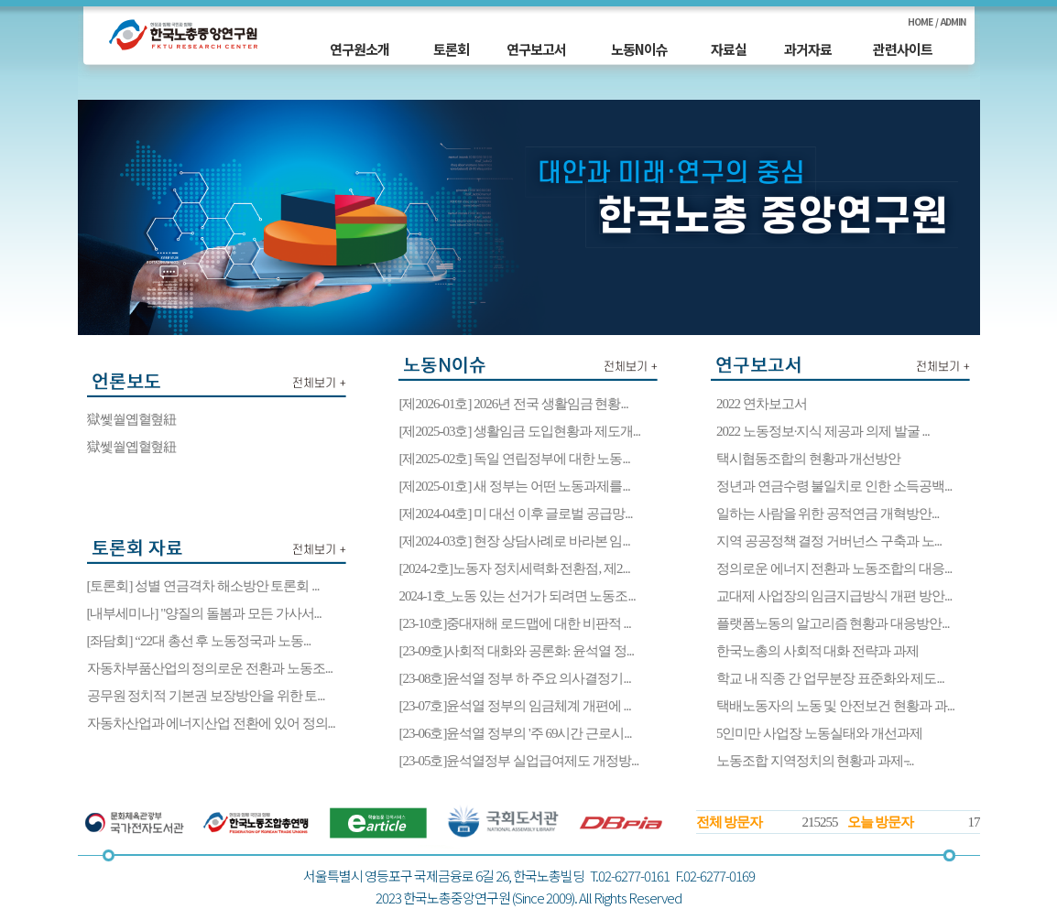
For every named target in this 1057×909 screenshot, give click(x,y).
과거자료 (808, 49)
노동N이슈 (639, 49)
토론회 (451, 49)
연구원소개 (359, 49)
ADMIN (953, 21)
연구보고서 (536, 49)
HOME (920, 21)
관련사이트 (902, 49)
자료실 (728, 49)
